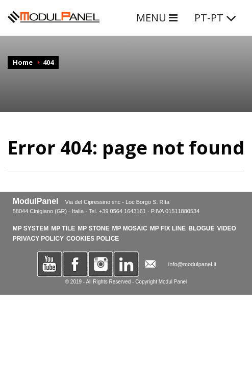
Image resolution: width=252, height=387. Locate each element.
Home (23, 62)
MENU (157, 17)
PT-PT (215, 17)
